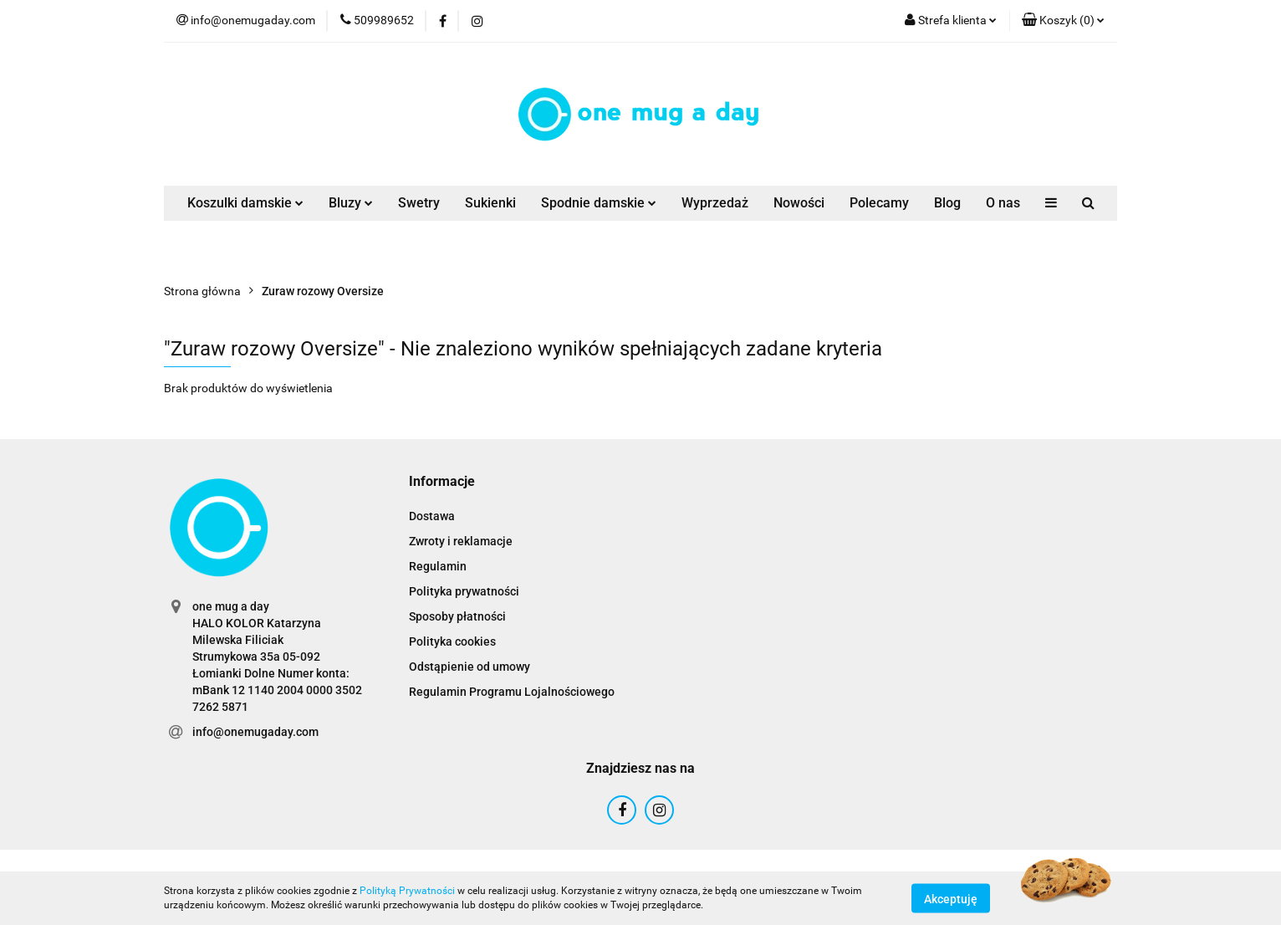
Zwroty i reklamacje (461, 541)
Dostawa (432, 516)
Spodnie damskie (598, 203)
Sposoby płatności (457, 616)
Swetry (419, 203)
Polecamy (879, 203)
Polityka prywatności (464, 591)
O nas (1003, 203)
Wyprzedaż (714, 203)
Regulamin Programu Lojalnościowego (512, 691)
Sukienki (490, 203)
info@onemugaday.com (255, 731)
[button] (1063, 21)
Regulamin (438, 566)
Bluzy (351, 203)
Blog (947, 203)
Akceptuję (950, 898)
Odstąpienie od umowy (469, 666)
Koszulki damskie (245, 203)
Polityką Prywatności (407, 891)
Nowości (798, 203)
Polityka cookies (452, 641)
